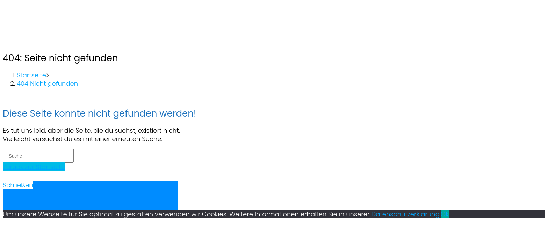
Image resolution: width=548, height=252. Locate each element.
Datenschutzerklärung (406, 214)
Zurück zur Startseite (34, 166)
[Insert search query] (38, 156)
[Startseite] (31, 75)
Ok (445, 214)
